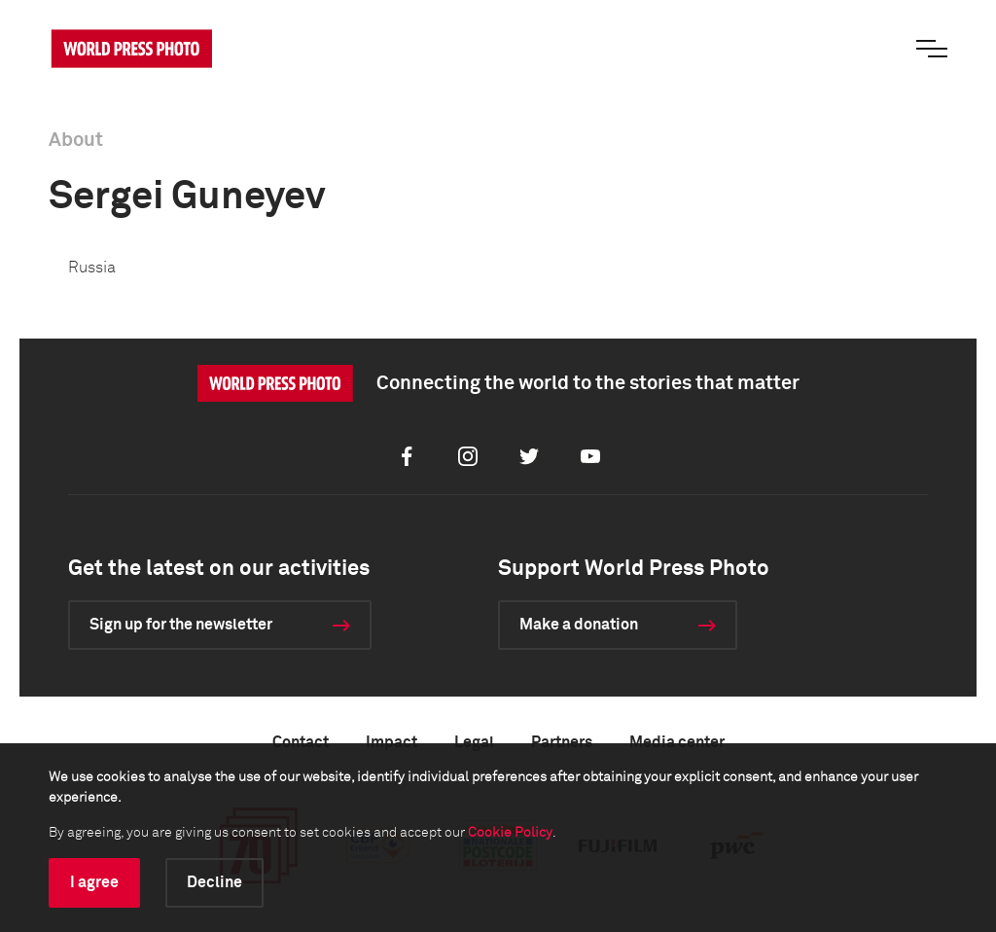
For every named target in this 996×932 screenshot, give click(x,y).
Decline (214, 882)
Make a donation (578, 624)
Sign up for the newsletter (180, 624)
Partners (561, 742)
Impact (391, 742)
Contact (300, 742)
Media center (677, 742)
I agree (94, 882)
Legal (474, 742)
